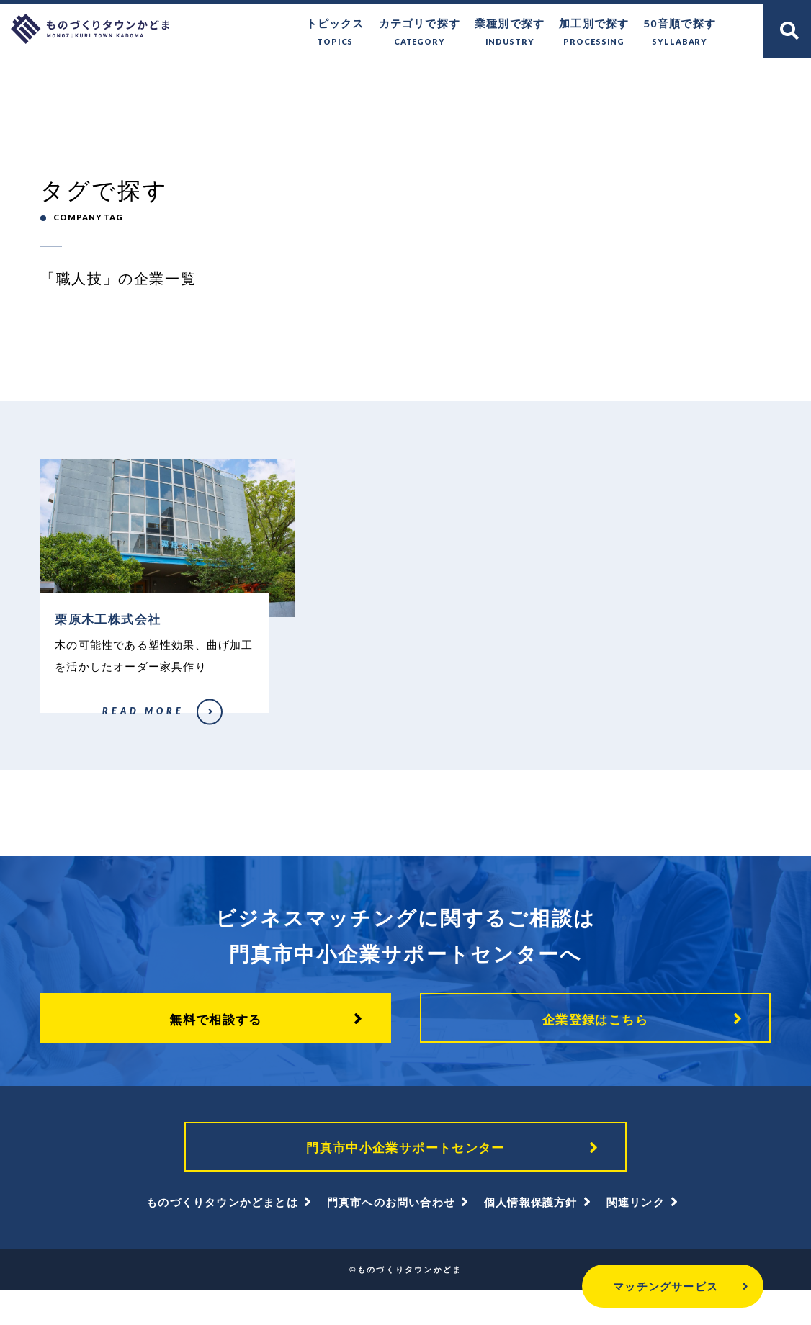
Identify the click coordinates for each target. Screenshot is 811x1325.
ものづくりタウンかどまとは (222, 1237)
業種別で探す (510, 33)
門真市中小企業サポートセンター (405, 1180)
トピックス (335, 33)
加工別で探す (594, 33)
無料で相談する (215, 1049)
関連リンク (635, 1237)
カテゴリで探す (419, 33)
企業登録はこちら (595, 1049)
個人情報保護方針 (531, 1237)
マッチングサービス (631, 1286)
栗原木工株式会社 (71, 744)
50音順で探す (679, 33)
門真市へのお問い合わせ (391, 1237)
